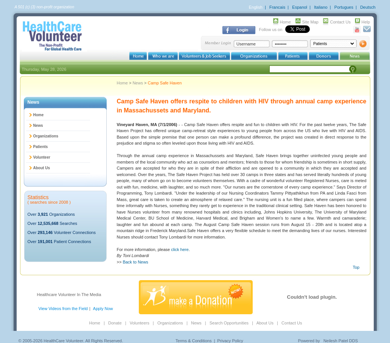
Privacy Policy (230, 340)
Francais (277, 7)
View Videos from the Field (63, 308)
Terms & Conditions (193, 340)
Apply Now (103, 308)
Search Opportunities (229, 323)
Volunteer (41, 157)
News (138, 83)
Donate (114, 323)
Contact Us (340, 22)
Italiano (320, 7)
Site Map (310, 22)
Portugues (343, 7)
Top (356, 267)
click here (179, 249)
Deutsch (367, 7)
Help (366, 22)
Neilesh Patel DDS (340, 340)
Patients (40, 147)
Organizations (46, 136)
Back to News (135, 262)
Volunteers (139, 323)
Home (285, 22)
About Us (41, 168)
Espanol (299, 7)
